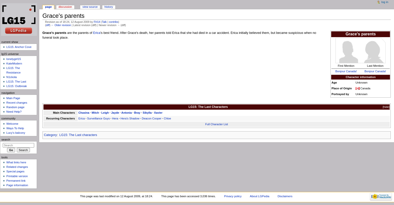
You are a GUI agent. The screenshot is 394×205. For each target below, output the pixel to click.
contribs (113, 21)
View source (89, 6)
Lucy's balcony (15, 132)
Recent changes (16, 102)
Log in (384, 2)
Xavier (158, 112)
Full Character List (216, 124)
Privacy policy (233, 196)
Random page (15, 107)
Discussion (65, 6)
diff (48, 25)
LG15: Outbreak (16, 86)
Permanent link (15, 180)
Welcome (12, 123)
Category (50, 135)
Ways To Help (15, 128)
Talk (104, 21)
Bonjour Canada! (346, 71)
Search (6, 139)
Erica (97, 33)
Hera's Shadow (130, 118)
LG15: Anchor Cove (18, 46)
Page (48, 6)
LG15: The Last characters (78, 135)
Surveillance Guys (98, 118)
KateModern (14, 63)
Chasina (83, 112)
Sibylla (147, 112)
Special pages (15, 171)
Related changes (17, 166)
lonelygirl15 (13, 58)
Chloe (167, 118)
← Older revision (61, 25)
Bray (137, 112)
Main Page (13, 98)
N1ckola (11, 77)
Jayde (115, 112)
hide (386, 106)
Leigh (105, 112)
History (109, 6)
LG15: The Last (16, 81)
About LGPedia (259, 196)
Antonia (126, 112)
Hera (115, 118)
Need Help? (14, 111)
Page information (17, 185)
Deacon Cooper (151, 118)
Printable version (17, 176)
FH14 (97, 21)
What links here (16, 162)
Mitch (95, 112)
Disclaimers (285, 196)
